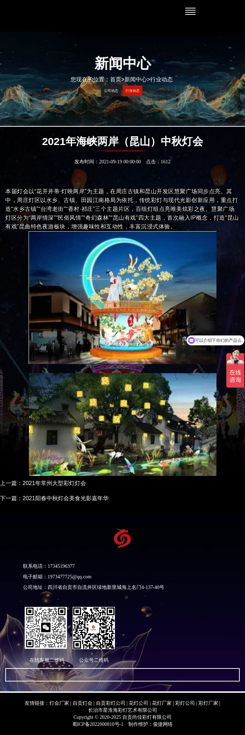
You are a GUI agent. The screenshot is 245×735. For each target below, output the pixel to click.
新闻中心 (135, 79)
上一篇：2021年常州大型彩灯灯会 (43, 483)
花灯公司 (138, 703)
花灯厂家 (162, 703)
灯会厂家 (59, 703)
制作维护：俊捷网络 (150, 724)
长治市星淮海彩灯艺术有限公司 (122, 710)
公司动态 (111, 91)
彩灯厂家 (208, 703)
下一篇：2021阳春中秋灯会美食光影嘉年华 (54, 498)
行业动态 (161, 79)
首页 (117, 79)
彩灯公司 (185, 703)
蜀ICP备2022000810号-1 (97, 724)
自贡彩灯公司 (110, 703)
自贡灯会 (82, 703)
